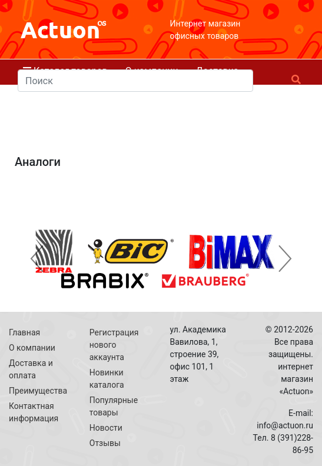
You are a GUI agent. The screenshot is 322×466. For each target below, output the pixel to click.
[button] (37, 258)
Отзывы (105, 443)
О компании (32, 347)
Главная (24, 332)
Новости (105, 427)
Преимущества (38, 390)
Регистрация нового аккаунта (114, 345)
